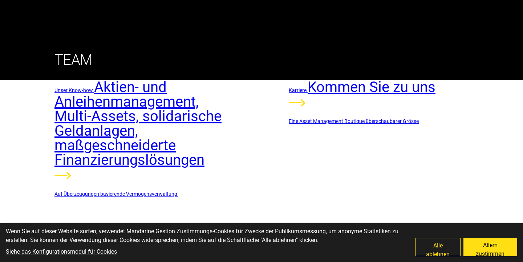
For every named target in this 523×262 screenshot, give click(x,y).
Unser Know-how (74, 90)
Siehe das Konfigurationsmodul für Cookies (61, 251)
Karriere (298, 90)
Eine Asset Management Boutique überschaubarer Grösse (354, 121)
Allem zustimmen (490, 249)
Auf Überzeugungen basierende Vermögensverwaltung (116, 194)
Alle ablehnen (438, 249)
